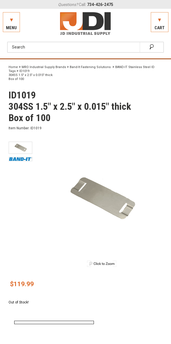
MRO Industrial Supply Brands (44, 67)
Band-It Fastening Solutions (91, 67)
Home (13, 67)
